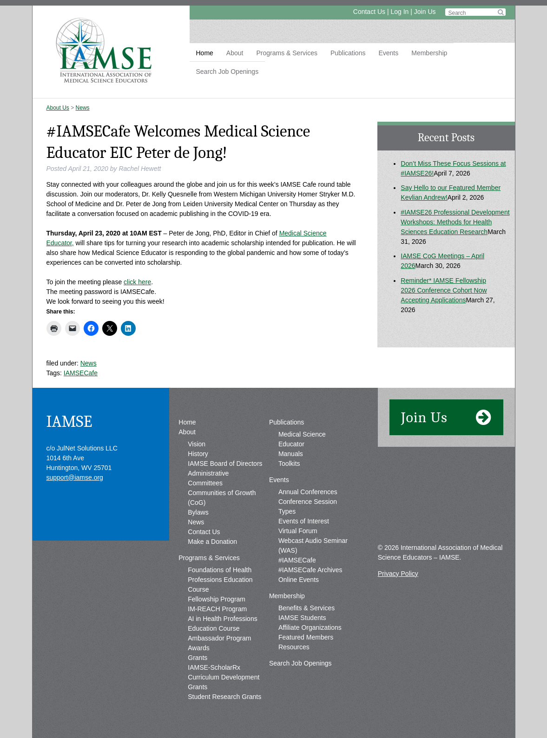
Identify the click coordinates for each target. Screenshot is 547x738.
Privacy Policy (398, 573)
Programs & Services (286, 53)
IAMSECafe (81, 373)
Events (388, 53)
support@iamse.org (74, 477)
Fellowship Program (216, 599)
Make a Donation (212, 541)
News (83, 107)
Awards (198, 648)
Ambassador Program (219, 638)
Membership (429, 53)
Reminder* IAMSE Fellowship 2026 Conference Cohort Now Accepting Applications (444, 290)
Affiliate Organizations (310, 627)
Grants (197, 657)
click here (137, 282)
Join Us (425, 11)
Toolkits (289, 463)
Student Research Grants (224, 696)
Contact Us (369, 11)
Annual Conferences (307, 492)
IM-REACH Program (217, 609)
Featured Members (305, 637)
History (198, 453)
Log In (399, 11)
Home (204, 53)
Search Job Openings (227, 71)
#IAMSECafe (297, 560)
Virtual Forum (297, 531)
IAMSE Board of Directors (225, 463)
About (235, 53)
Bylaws (198, 512)
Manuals (290, 453)
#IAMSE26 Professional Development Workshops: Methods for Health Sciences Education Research (455, 222)
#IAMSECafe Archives (310, 570)
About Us (57, 107)
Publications (348, 53)
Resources (294, 647)
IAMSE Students (302, 617)
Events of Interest (303, 521)
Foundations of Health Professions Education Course (220, 579)
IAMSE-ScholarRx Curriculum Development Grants (223, 677)
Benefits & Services (306, 608)
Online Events (298, 579)
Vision (196, 444)
